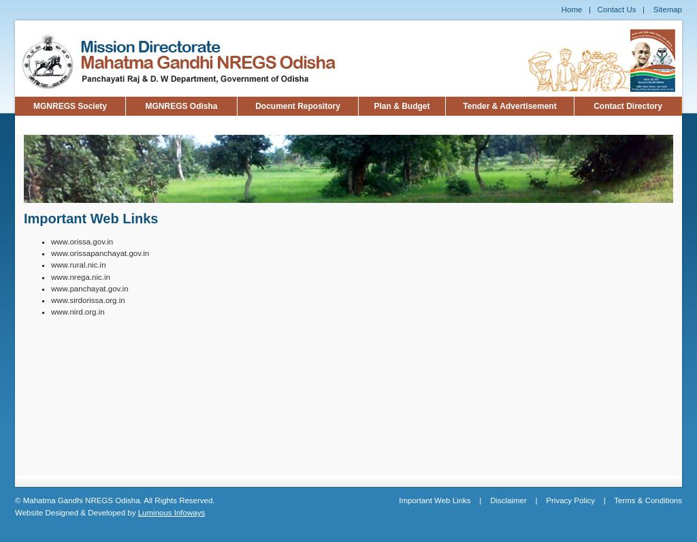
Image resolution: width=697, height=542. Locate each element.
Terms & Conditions (648, 500)
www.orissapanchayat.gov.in (100, 253)
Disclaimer (508, 500)
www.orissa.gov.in (82, 242)
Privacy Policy (570, 500)
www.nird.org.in (78, 312)
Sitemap (667, 9)
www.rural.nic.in (78, 265)
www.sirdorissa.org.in (88, 300)
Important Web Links (434, 500)
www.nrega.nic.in (80, 277)
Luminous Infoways (171, 513)
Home (572, 9)
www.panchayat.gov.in (90, 289)
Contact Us (617, 9)
